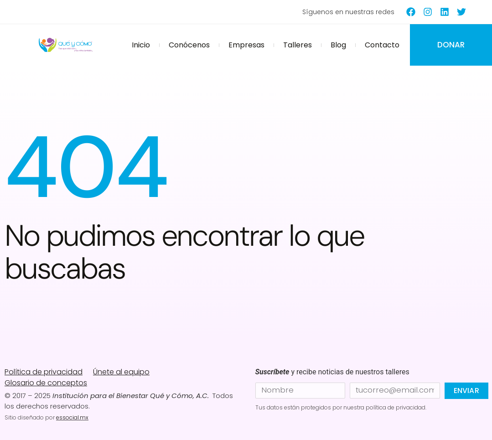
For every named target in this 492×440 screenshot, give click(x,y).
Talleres (297, 45)
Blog (338, 45)
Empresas (246, 45)
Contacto (382, 45)
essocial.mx (72, 417)
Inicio (141, 45)
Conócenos (189, 45)
